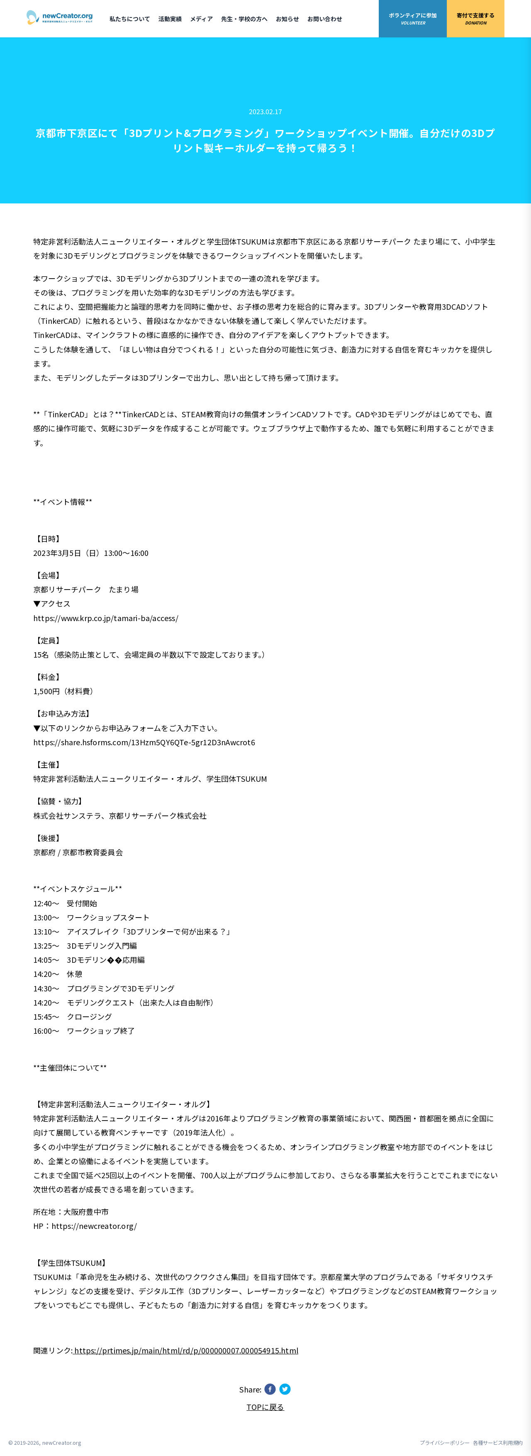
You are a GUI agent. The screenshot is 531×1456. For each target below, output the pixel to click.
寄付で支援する (475, 18)
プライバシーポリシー (445, 1442)
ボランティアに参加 (413, 18)
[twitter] (285, 1389)
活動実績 (170, 19)
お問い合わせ (324, 19)
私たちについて (130, 19)
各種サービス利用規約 (498, 1442)
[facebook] (270, 1389)
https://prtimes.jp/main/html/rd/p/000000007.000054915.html (185, 1350)
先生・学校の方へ (244, 19)
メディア (201, 19)
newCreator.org (61, 1442)
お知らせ (287, 19)
